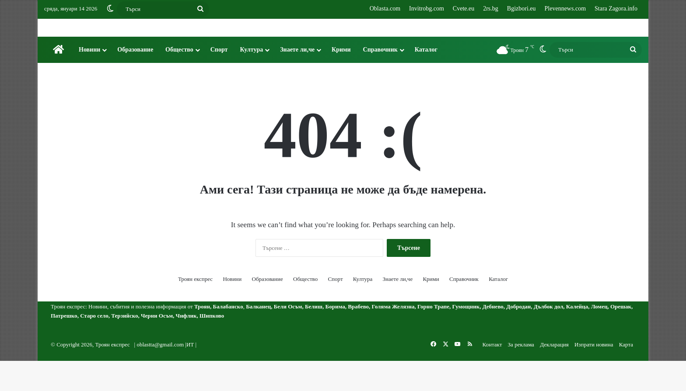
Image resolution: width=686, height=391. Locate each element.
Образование (135, 79)
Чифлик (186, 346)
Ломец (599, 336)
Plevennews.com (565, 8)
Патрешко (64, 346)
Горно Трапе (433, 336)
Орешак (620, 336)
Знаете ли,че (297, 79)
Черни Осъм (157, 346)
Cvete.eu (463, 8)
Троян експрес (195, 309)
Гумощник (466, 336)
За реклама (521, 374)
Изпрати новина (593, 374)
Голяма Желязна (393, 336)
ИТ (190, 374)
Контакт (492, 374)
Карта (626, 374)
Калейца (577, 336)
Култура (251, 79)
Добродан (518, 336)
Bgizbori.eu (521, 8)
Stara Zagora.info (616, 8)
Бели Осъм (288, 336)
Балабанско (228, 336)
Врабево (358, 336)
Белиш (313, 336)
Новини (89, 79)
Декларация (554, 374)
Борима (335, 336)
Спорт (219, 79)
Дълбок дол (549, 336)
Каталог (426, 79)
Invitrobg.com (426, 8)
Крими (341, 79)
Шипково (212, 346)
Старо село (94, 346)
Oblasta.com (385, 8)
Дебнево (493, 336)
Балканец (258, 336)
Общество (179, 79)
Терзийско (124, 346)
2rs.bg (490, 8)
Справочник (380, 79)
